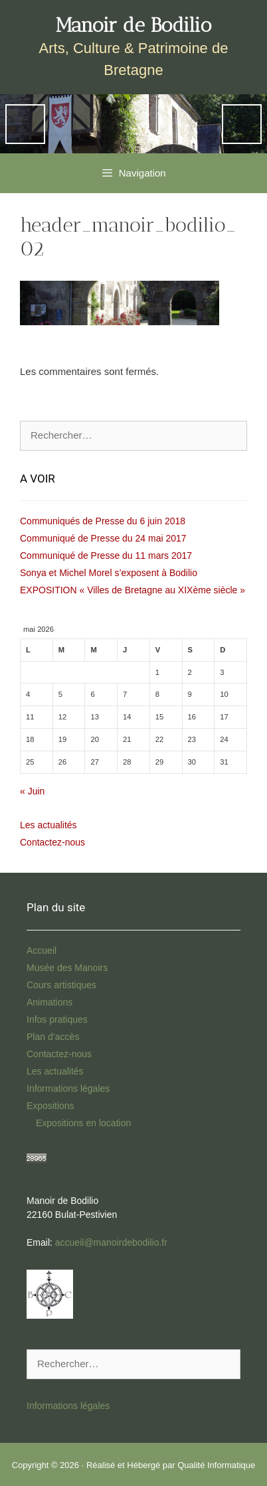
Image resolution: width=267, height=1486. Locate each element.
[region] (133, 123)
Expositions (50, 1105)
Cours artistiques (61, 985)
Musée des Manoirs (67, 967)
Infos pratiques (57, 1019)
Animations (49, 1002)
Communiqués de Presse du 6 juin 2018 (102, 521)
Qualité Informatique (216, 1465)
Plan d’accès (53, 1036)
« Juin (32, 791)
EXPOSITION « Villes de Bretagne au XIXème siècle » (132, 590)
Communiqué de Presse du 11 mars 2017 (106, 555)
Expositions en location (83, 1123)
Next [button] (242, 124)
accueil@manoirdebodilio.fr (111, 1242)
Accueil (41, 950)
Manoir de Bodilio (134, 25)
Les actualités (48, 825)
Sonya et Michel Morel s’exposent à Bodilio (108, 572)
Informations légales (68, 1088)
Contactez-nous (52, 842)
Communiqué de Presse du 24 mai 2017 (103, 538)
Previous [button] (25, 124)
